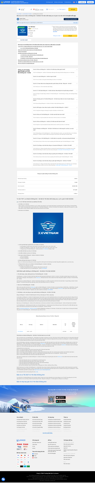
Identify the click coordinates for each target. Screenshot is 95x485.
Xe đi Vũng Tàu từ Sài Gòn (22, 421)
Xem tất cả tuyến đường (47, 432)
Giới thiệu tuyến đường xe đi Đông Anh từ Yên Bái (27, 53)
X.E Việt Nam (45, 248)
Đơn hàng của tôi (49, 2)
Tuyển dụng (34, 444)
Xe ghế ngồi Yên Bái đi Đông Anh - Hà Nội (63, 165)
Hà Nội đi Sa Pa (67, 423)
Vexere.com (38, 277)
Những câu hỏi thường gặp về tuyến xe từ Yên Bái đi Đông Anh (30, 49)
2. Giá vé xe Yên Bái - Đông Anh (26, 56)
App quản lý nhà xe (67, 446)
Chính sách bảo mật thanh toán (54, 448)
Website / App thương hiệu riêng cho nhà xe (70, 450)
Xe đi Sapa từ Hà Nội (21, 427)
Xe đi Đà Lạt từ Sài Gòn (21, 425)
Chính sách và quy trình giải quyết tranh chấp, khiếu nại (54, 451)
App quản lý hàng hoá (68, 457)
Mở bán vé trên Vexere (58, 2)
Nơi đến (36, 8)
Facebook (36, 453)
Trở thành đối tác (68, 2)
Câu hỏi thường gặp (52, 453)
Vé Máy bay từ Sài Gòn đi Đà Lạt (54, 427)
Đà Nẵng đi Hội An (67, 427)
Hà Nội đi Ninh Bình (67, 419)
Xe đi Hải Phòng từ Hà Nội (22, 429)
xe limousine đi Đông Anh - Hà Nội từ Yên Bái (28, 308)
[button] (55, 69)
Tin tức (33, 446)
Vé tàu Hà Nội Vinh (36, 431)
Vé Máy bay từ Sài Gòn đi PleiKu (54, 429)
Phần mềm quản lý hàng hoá (69, 455)
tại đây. (36, 371)
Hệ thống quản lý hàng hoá (69, 453)
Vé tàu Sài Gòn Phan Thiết (37, 421)
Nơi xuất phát (23, 8)
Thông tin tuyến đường (22, 51)
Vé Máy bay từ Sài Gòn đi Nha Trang (55, 421)
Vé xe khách (19, 13)
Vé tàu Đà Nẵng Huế (36, 429)
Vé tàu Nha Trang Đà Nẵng (37, 427)
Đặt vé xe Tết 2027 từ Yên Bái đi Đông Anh (26, 63)
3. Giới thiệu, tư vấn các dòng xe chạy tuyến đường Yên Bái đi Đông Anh (34, 58)
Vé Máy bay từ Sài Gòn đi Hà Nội (54, 423)
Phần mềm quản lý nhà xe (68, 444)
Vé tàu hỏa (35, 417)
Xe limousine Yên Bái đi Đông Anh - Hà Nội (65, 149)
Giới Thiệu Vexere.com (36, 442)
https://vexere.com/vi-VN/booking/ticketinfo (42, 369)
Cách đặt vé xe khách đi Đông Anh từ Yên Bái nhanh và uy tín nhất (30, 61)
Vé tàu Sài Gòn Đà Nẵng (37, 423)
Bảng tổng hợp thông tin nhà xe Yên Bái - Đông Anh (28, 60)
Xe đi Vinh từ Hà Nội (20, 431)
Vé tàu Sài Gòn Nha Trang (37, 419)
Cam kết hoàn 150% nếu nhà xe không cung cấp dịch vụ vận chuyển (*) (19, 2)
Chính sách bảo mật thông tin (53, 446)
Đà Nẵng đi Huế (67, 429)
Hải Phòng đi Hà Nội (67, 431)
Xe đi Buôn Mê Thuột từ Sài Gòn (23, 419)
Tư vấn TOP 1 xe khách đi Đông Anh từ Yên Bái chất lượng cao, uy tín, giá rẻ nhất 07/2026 (35, 46)
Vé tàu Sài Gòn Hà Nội (36, 425)
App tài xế (65, 448)
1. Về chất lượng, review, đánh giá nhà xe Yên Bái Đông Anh (31, 54)
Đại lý (65, 461)
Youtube (35, 457)
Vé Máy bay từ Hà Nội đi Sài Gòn (54, 419)
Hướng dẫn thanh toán (52, 442)
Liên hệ (33, 448)
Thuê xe (66, 417)
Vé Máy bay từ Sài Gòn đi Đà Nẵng (54, 425)
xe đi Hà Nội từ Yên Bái (26, 14)
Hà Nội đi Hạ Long (67, 421)
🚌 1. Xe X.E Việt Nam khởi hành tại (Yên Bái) (29, 48)
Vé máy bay (51, 417)
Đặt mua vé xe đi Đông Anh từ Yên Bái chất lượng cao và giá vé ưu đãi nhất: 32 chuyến (39, 44)
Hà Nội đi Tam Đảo (67, 425)
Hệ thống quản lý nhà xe (69, 442)
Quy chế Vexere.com (52, 444)
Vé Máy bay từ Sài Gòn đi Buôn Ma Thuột (54, 432)
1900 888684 (44, 268)
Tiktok (35, 455)
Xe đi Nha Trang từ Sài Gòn (22, 423)
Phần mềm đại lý (67, 459)
